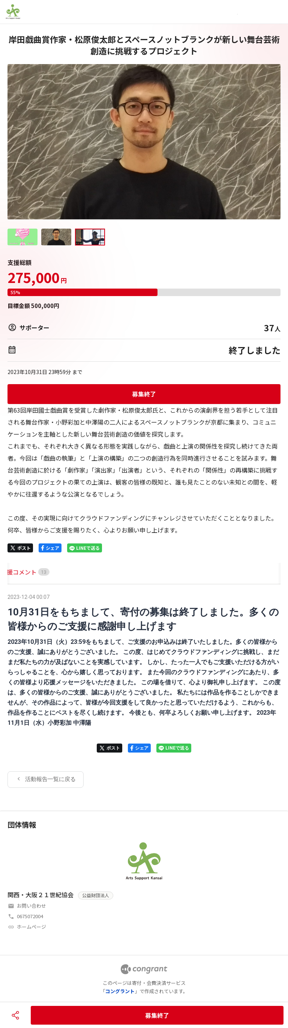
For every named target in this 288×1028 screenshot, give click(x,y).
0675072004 (30, 916)
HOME (16, 571)
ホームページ (31, 926)
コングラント (120, 991)
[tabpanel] (144, 690)
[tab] (16, 572)
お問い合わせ (31, 905)
